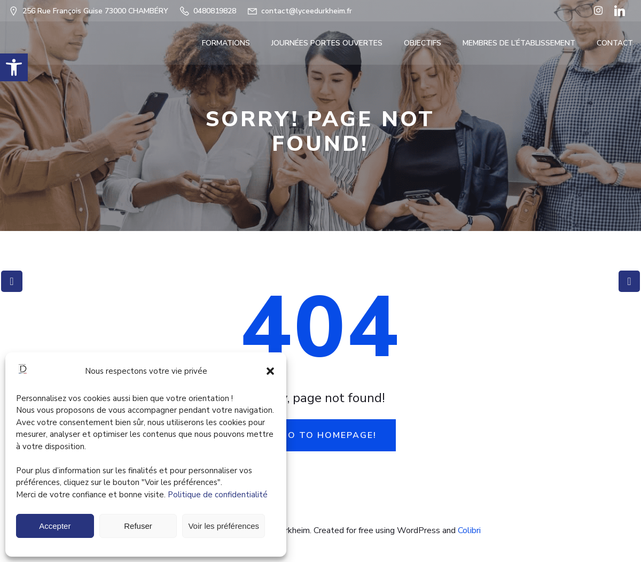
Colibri (469, 530)
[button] (14, 67)
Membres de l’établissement (519, 43)
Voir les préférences (223, 525)
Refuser (138, 525)
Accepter (55, 525)
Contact (615, 43)
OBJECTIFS (422, 43)
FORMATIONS (226, 43)
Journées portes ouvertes (326, 43)
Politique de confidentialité (218, 494)
